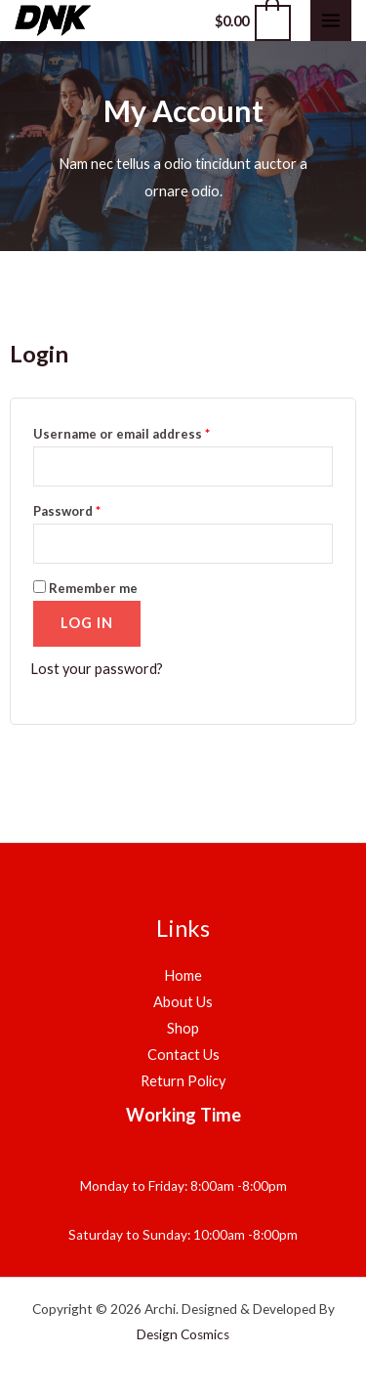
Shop (183, 1028)
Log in (87, 622)
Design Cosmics (183, 1334)
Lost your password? (96, 668)
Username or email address (121, 434)
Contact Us (183, 1054)
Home (183, 975)
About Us (183, 1001)
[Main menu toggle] (330, 20)
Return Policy (183, 1081)
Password (67, 511)
